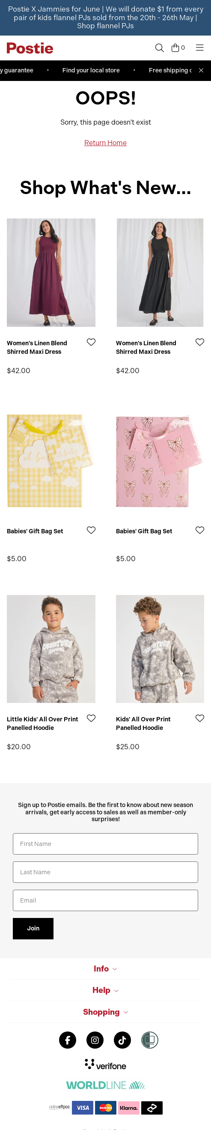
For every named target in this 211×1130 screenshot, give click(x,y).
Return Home (105, 143)
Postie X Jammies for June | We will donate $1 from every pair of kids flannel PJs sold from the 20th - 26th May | (105, 17)
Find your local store (92, 70)
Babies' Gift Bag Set (35, 531)
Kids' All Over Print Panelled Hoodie (143, 724)
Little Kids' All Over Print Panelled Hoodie (42, 724)
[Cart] (178, 48)
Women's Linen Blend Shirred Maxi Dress (37, 348)
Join (33, 928)
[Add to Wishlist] (91, 342)
